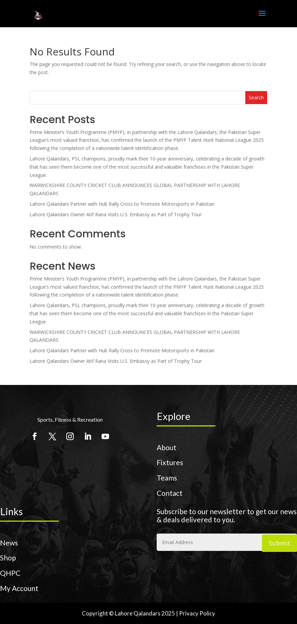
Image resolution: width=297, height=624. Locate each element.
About (166, 447)
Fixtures (170, 462)
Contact (169, 493)
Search (256, 97)
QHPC (10, 573)
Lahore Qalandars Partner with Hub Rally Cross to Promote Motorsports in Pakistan (122, 204)
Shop (8, 557)
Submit (279, 543)
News (9, 542)
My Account (19, 588)
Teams (167, 477)
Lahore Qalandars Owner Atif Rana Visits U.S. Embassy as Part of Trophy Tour (116, 214)
